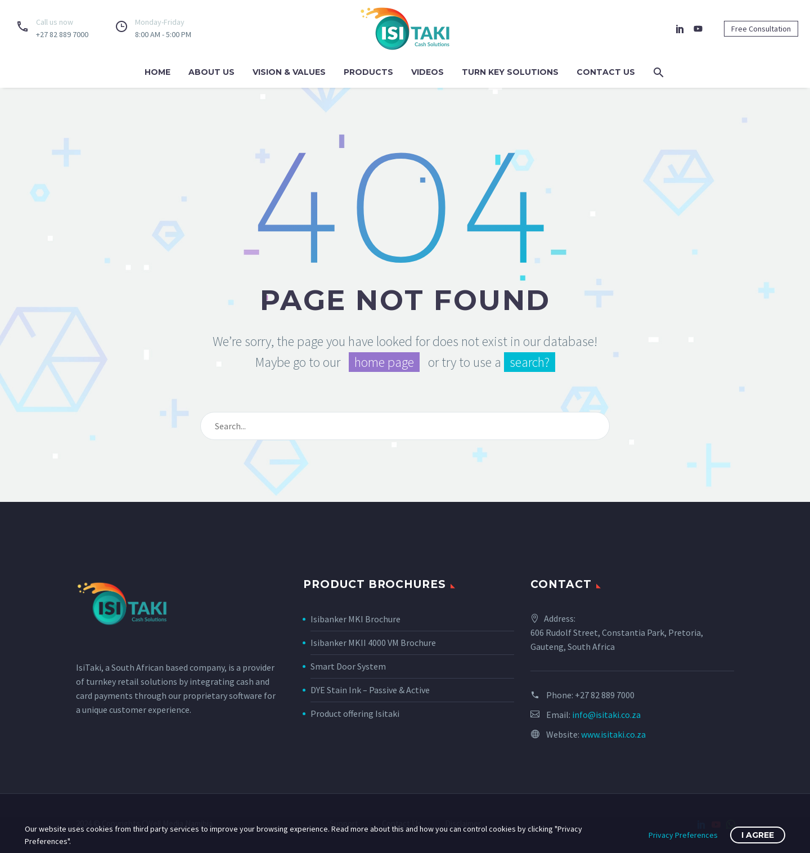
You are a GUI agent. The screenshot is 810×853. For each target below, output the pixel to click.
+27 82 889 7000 (604, 695)
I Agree (757, 835)
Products (368, 72)
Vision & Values (289, 72)
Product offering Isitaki (354, 713)
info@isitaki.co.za (606, 714)
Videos (427, 72)
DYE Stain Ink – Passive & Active (370, 689)
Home (157, 72)
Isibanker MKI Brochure (355, 619)
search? (530, 362)
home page (384, 362)
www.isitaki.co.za (613, 734)
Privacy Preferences (683, 835)
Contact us (606, 72)
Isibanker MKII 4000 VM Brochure (373, 642)
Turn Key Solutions (510, 72)
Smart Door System (348, 666)
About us (211, 72)
